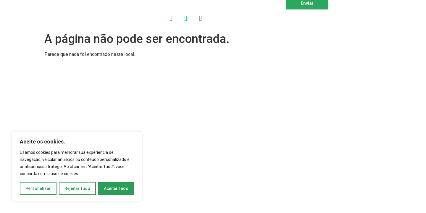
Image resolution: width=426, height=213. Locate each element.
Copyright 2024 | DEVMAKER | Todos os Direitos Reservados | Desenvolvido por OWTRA (113, 49)
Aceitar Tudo (116, 188)
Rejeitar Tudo (77, 188)
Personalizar (38, 188)
